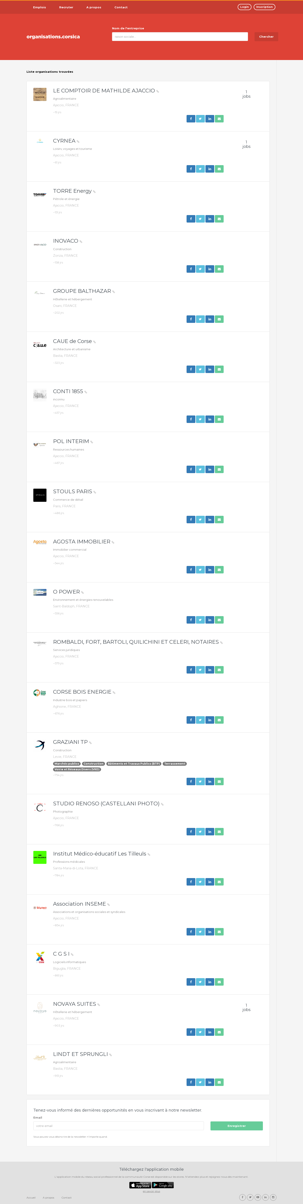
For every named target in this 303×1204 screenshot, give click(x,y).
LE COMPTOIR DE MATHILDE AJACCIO (106, 90)
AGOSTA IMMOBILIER (83, 541)
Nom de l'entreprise (128, 28)
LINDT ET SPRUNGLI (82, 1054)
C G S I (63, 954)
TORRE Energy (74, 191)
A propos (48, 1197)
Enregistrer (237, 1126)
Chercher (266, 36)
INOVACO (67, 241)
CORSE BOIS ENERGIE (84, 692)
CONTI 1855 (70, 391)
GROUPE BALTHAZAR (84, 291)
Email (37, 1117)
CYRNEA (66, 141)
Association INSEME (81, 904)
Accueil (31, 1197)
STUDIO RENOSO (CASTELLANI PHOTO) (108, 803)
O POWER (68, 592)
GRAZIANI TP (72, 742)
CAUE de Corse (74, 341)
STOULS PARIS (74, 491)
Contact (66, 1197)
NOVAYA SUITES (76, 1004)
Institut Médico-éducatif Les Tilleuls (101, 853)
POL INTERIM (73, 441)
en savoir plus (151, 1191)
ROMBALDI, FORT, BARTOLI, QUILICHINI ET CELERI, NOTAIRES (138, 642)
